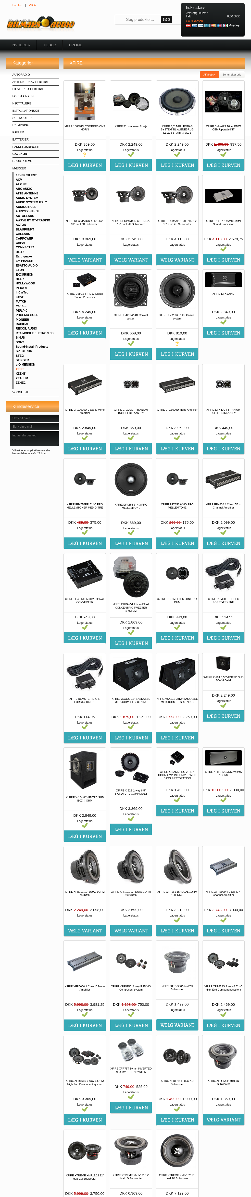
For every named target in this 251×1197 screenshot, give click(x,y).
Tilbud (49, 45)
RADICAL (22, 324)
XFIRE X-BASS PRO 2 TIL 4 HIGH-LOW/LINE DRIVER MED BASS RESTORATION (177, 775)
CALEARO (23, 234)
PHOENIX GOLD (27, 315)
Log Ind (17, 5)
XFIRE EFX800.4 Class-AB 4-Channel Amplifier (223, 506)
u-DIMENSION (25, 364)
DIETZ (20, 252)
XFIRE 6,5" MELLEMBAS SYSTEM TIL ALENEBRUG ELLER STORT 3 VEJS (177, 129)
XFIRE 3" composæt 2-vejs (131, 126)
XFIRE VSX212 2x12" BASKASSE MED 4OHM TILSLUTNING (177, 700)
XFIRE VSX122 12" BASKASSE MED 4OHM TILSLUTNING (131, 700)
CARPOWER (24, 238)
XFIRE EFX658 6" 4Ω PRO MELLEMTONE (131, 506)
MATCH (21, 301)
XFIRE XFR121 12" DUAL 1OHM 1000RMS (131, 893)
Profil (75, 45)
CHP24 (20, 243)
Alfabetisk (209, 74)
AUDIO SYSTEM (27, 198)
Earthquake (24, 256)
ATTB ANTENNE (27, 193)
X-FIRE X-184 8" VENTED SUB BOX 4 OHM (85, 799)
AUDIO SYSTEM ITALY (31, 202)
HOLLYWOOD (25, 283)
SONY (20, 342)
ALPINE (21, 184)
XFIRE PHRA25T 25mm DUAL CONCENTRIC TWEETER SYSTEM (131, 607)
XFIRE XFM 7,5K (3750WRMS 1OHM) (223, 773)
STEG (20, 355)
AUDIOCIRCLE (26, 207)
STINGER (22, 360)
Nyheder (21, 45)
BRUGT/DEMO (23, 161)
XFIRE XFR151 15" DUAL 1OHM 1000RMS (177, 893)
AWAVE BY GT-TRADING (33, 220)
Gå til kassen (194, 21)
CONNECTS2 (25, 247)
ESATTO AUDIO (27, 265)
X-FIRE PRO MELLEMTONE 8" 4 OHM (177, 601)
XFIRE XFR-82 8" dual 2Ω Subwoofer (223, 1082)
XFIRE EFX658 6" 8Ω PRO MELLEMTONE (177, 506)
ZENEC (21, 382)
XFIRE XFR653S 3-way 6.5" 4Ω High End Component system (85, 1082)
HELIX (20, 279)
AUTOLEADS (25, 216)
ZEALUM (22, 378)
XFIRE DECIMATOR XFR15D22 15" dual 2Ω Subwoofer (177, 222)
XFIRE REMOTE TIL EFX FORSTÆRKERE (223, 601)
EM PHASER (24, 261)
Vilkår (32, 5)
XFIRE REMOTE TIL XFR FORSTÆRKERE (84, 700)
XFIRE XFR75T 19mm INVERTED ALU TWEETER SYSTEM (130, 1070)
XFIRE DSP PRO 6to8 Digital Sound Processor (223, 222)
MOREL (21, 306)
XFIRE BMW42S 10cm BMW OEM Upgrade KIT (223, 128)
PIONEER (22, 319)
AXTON (21, 225)
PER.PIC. (22, 310)
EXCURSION (24, 274)
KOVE (20, 297)
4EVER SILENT (26, 175)
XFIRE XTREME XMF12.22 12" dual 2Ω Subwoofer (85, 1177)
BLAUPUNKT (25, 229)
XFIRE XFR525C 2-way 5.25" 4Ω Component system (131, 988)
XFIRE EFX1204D (223, 293)
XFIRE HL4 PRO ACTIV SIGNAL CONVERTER (85, 601)
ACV (19, 179)
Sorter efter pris (232, 74)
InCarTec (22, 292)
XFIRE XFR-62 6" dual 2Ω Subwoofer (177, 988)
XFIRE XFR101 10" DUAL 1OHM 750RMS (85, 893)
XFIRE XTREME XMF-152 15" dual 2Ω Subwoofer (177, 1177)
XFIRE (20, 369)
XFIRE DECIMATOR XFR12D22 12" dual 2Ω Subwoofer (131, 222)
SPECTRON (24, 351)
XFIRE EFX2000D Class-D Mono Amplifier (85, 411)
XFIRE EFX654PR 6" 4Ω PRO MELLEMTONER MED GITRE (85, 506)
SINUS (20, 337)
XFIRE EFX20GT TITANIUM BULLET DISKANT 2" (131, 411)
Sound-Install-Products (32, 346)
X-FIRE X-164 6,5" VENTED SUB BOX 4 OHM (223, 679)
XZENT (20, 373)
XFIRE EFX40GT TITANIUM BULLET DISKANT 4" (223, 411)
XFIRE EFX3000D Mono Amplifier (177, 409)
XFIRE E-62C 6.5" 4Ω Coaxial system (177, 317)
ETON (20, 270)
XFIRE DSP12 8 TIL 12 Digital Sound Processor (85, 295)
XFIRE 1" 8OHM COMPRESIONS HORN (84, 128)
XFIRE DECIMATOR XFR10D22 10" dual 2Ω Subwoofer (84, 222)
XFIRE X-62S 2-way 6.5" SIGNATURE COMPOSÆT (131, 792)
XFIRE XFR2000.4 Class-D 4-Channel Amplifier (223, 893)
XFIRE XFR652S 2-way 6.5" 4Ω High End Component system (223, 988)
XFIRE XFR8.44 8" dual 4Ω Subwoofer (177, 1082)
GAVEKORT (21, 154)
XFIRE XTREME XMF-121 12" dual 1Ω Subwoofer (131, 1177)
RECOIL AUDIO (26, 328)
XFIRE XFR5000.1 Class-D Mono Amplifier (85, 988)
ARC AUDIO (24, 189)
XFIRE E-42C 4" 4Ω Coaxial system (131, 317)
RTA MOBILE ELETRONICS (35, 333)
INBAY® (21, 288)
